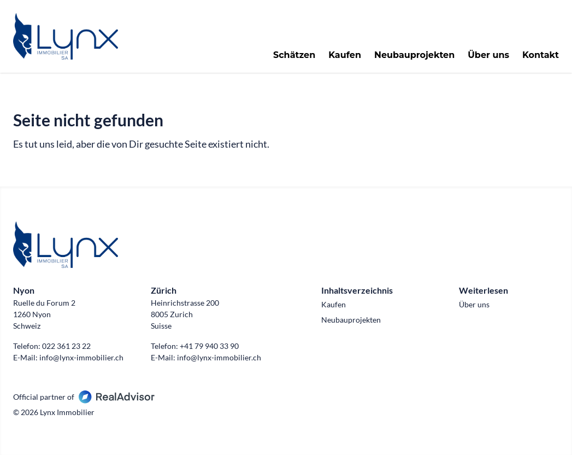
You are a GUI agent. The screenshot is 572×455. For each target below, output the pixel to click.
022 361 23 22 (66, 346)
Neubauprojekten (414, 55)
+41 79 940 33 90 (209, 346)
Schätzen (294, 55)
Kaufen (344, 55)
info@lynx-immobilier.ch (81, 357)
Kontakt (540, 55)
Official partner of (84, 396)
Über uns (488, 55)
